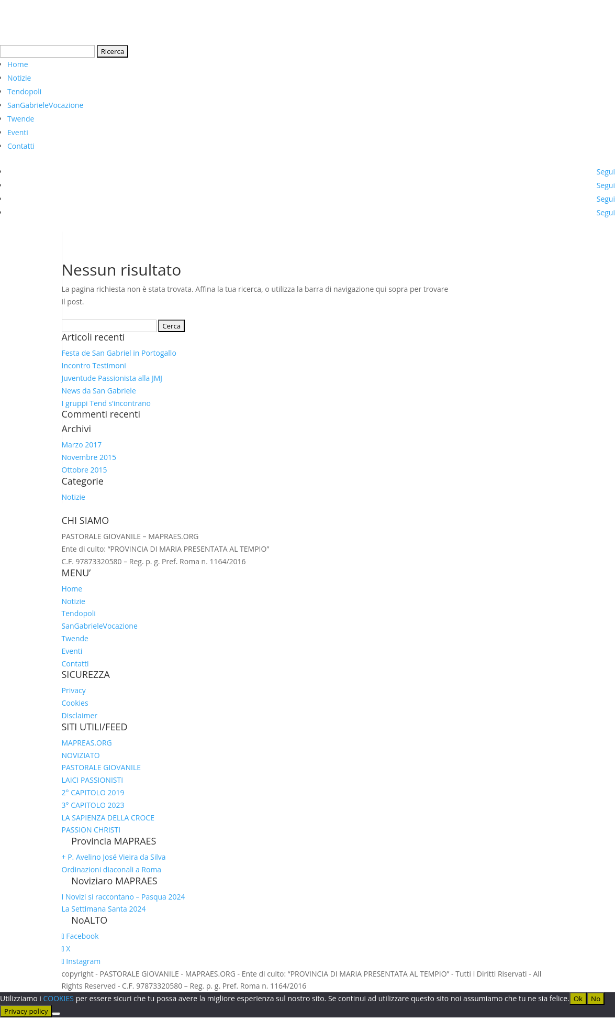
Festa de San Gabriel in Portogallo (119, 353)
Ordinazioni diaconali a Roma (112, 869)
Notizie (19, 78)
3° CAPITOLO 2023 (93, 805)
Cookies (75, 703)
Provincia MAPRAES (113, 841)
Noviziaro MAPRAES (114, 880)
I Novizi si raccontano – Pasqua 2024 (123, 897)
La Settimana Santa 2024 (104, 909)
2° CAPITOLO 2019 (93, 792)
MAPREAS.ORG (87, 743)
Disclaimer (79, 715)
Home (17, 64)
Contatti (21, 146)
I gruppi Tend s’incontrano (106, 403)
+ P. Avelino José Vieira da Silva (114, 857)
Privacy (74, 690)
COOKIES (59, 998)
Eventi (17, 132)
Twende (20, 119)
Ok (578, 998)
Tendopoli (24, 91)
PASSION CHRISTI (91, 830)
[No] (56, 1013)
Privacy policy (26, 1011)
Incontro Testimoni (94, 365)
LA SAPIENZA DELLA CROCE (108, 818)
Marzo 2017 (82, 445)
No (595, 998)
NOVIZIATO (81, 755)
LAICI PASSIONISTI (93, 780)
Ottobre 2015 (84, 470)
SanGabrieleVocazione (45, 105)
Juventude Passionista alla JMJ (112, 378)
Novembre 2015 (89, 457)
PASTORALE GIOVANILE (101, 767)
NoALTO (89, 920)
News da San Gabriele (99, 391)
